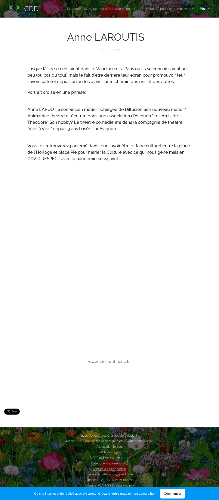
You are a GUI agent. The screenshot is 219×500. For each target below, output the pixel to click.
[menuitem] (94, 8)
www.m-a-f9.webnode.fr (109, 469)
